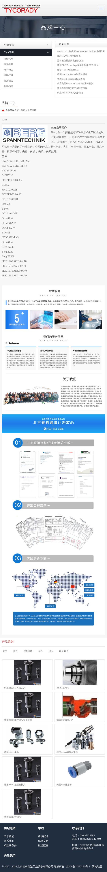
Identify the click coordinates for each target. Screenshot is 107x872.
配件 (40, 651)
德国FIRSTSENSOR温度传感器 (72, 74)
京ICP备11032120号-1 (78, 866)
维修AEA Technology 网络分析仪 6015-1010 (77, 65)
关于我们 (9, 836)
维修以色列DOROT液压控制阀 (72, 88)
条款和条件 (10, 845)
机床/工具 (8, 75)
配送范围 (43, 845)
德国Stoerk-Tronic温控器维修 (71, 79)
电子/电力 (8, 69)
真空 (5, 651)
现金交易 (43, 841)
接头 (51, 651)
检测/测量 (8, 64)
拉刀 (15, 651)
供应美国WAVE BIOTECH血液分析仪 (75, 83)
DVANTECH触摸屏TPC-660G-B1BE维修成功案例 (80, 51)
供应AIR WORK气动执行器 (70, 92)
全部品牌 (26, 44)
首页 (23, 110)
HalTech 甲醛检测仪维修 (68, 56)
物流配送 (43, 836)
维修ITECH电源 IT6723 (68, 69)
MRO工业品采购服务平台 (21, 8)
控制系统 (28, 651)
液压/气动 (8, 58)
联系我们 (9, 841)
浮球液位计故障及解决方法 (70, 60)
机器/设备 (8, 80)
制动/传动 (8, 86)
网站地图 (97, 866)
